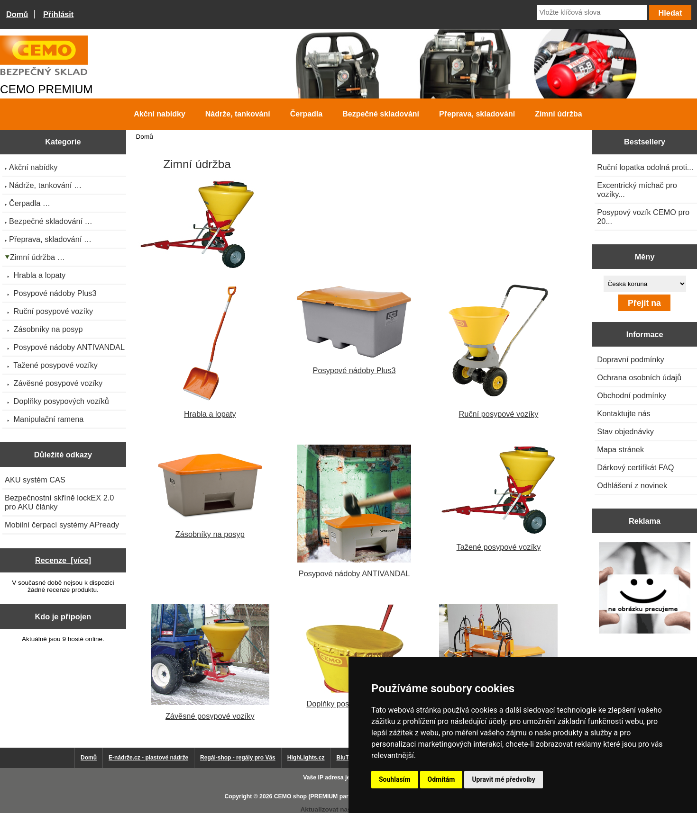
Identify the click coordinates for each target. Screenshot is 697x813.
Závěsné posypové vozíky (210, 662)
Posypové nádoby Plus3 (354, 330)
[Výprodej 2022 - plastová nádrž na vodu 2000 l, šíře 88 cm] (645, 589)
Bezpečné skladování (380, 114)
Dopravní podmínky (630, 359)
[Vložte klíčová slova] (592, 12)
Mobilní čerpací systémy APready (62, 524)
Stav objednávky (625, 431)
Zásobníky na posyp (210, 492)
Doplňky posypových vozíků (354, 656)
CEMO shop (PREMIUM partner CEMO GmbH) (336, 796)
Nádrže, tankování (237, 114)
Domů (17, 14)
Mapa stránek (620, 449)
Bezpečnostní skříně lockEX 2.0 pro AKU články (59, 502)
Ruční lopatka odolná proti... (645, 167)
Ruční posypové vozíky (498, 351)
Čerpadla (306, 114)
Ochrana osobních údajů (639, 377)
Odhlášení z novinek (632, 485)
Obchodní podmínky (631, 395)
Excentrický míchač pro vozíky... (637, 189)
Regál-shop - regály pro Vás (237, 757)
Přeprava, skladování (477, 114)
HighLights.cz (306, 757)
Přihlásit (58, 14)
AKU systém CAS (35, 479)
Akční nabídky (159, 114)
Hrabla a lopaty (210, 351)
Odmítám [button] (441, 779)
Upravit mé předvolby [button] (503, 779)
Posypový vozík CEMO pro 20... (643, 216)
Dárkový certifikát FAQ (635, 467)
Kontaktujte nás (623, 413)
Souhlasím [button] (395, 779)
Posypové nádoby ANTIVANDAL (354, 511)
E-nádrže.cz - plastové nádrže (148, 757)
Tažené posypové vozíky (498, 498)
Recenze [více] (63, 560)
